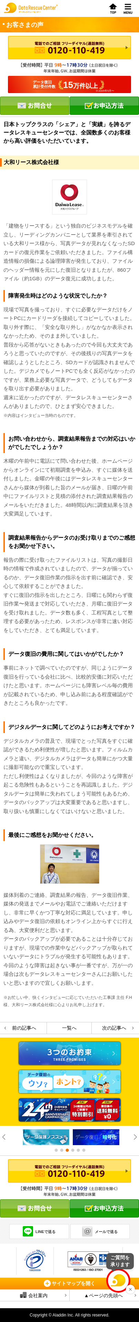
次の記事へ (114, 1028)
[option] (44, 1137)
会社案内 (34, 1295)
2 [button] (61, 1150)
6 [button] (83, 1150)
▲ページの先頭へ (103, 1295)
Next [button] (135, 1137)
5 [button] (78, 1150)
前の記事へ (24, 1028)
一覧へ (69, 1028)
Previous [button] (4, 1137)
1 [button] (56, 1150)
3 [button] (67, 1150)
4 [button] (72, 1150)
